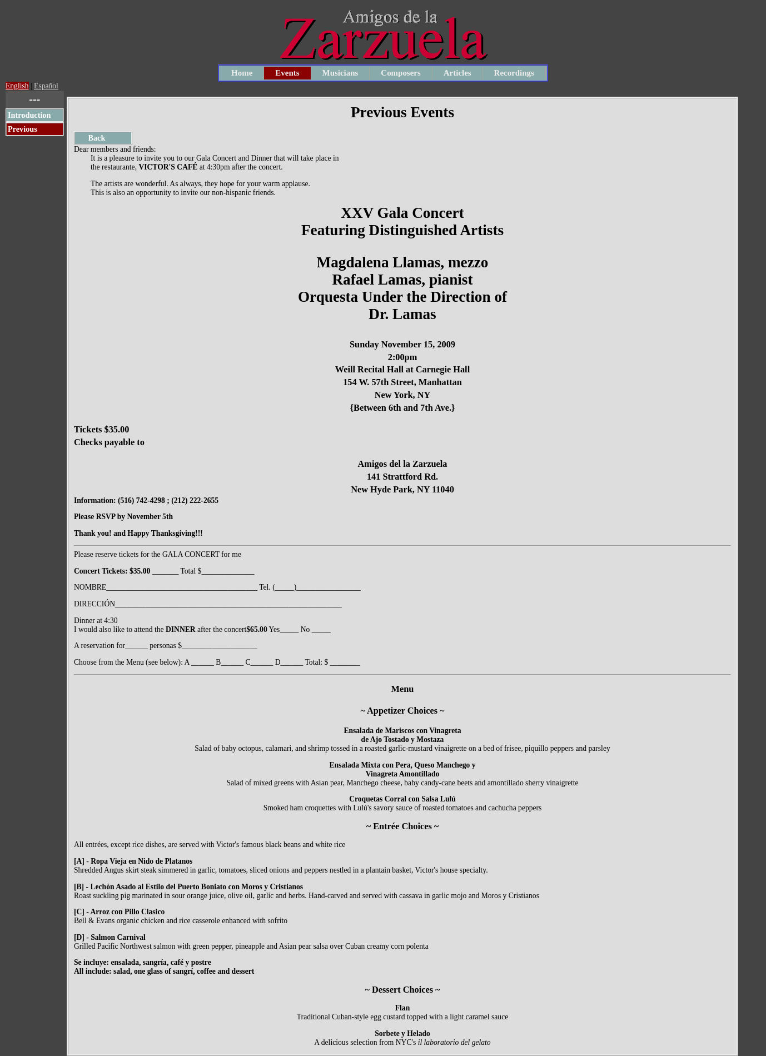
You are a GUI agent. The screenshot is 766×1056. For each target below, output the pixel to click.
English (17, 86)
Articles (457, 72)
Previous (22, 128)
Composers (400, 72)
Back (90, 137)
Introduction (29, 115)
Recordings (514, 72)
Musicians (340, 72)
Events (287, 72)
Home (241, 72)
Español (46, 86)
